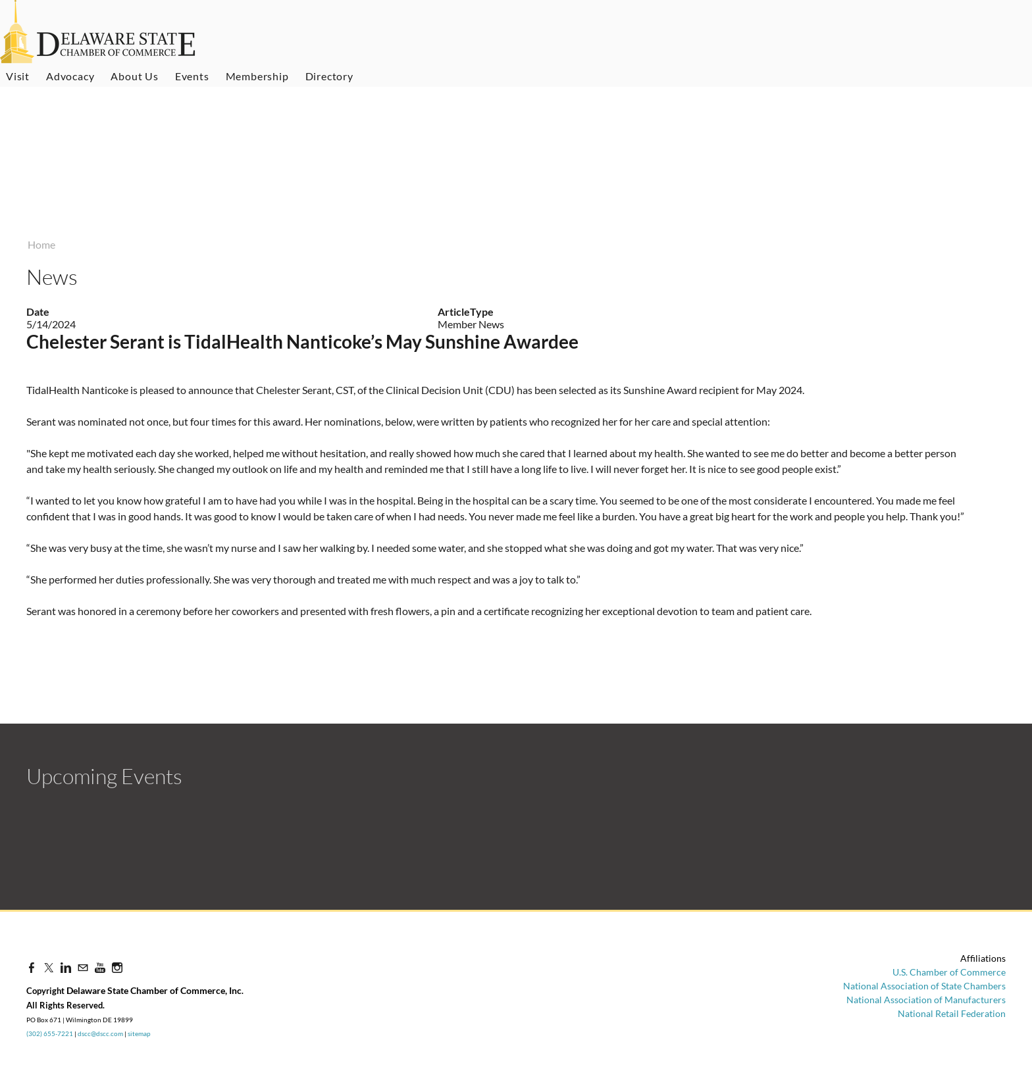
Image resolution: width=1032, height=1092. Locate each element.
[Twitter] (48, 967)
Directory (329, 76)
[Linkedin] (66, 967)
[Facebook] (31, 967)
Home (41, 244)
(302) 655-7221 (49, 1033)
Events (192, 76)
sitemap (139, 1033)
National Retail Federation (952, 1013)
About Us (134, 76)
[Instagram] (117, 967)
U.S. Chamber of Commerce (949, 972)
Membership (257, 76)
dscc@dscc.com (100, 1033)
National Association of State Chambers (924, 985)
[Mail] (83, 967)
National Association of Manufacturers (926, 999)
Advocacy (70, 76)
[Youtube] (100, 967)
